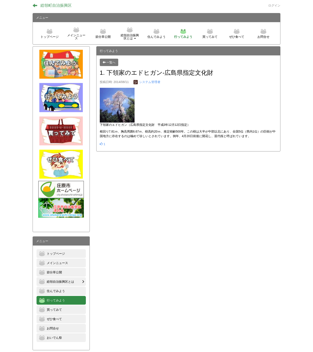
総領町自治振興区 (56, 5)
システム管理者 (146, 82)
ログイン (274, 5)
